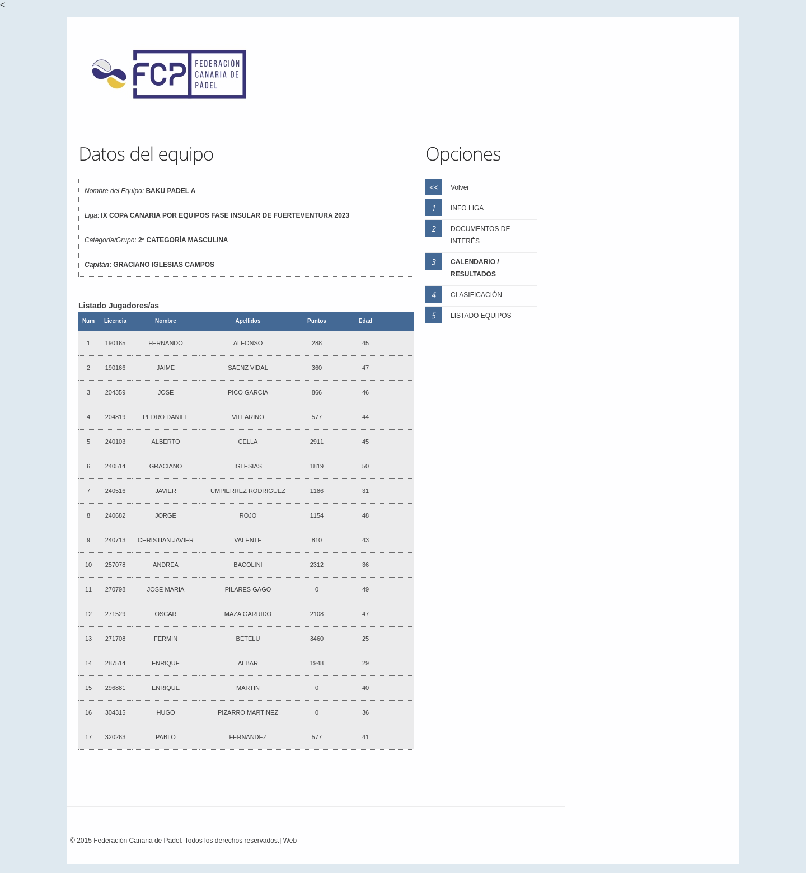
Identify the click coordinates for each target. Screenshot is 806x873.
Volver (460, 187)
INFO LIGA (467, 208)
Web (290, 840)
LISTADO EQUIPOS (481, 316)
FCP (174, 77)
